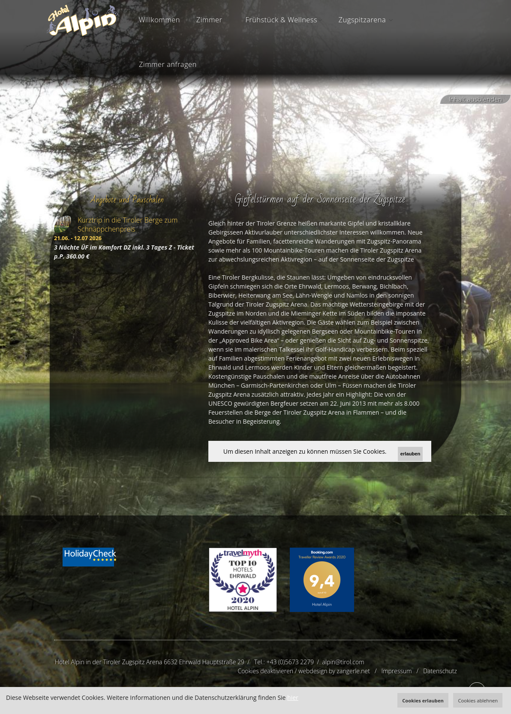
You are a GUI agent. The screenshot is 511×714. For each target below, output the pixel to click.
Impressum (397, 671)
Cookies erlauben (423, 700)
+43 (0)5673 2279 (290, 662)
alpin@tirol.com (343, 662)
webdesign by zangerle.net (334, 671)
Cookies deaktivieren (265, 671)
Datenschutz (440, 671)
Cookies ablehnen (478, 700)
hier (292, 697)
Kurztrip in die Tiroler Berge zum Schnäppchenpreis (128, 224)
